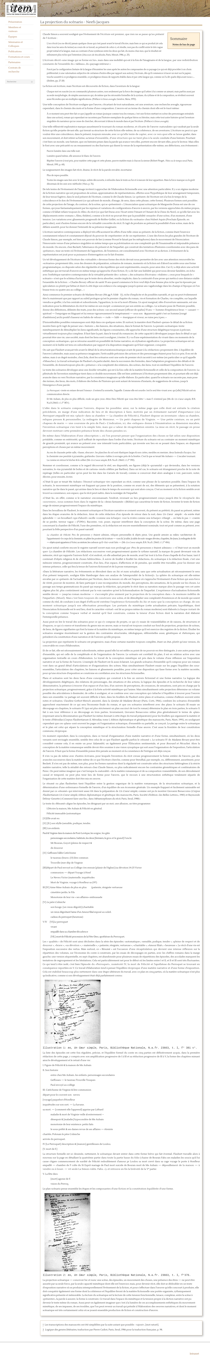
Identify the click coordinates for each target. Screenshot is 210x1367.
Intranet (194, 1353)
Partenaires (14, 62)
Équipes (12, 36)
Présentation (15, 22)
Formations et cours (19, 57)
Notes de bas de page (183, 44)
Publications (15, 51)
